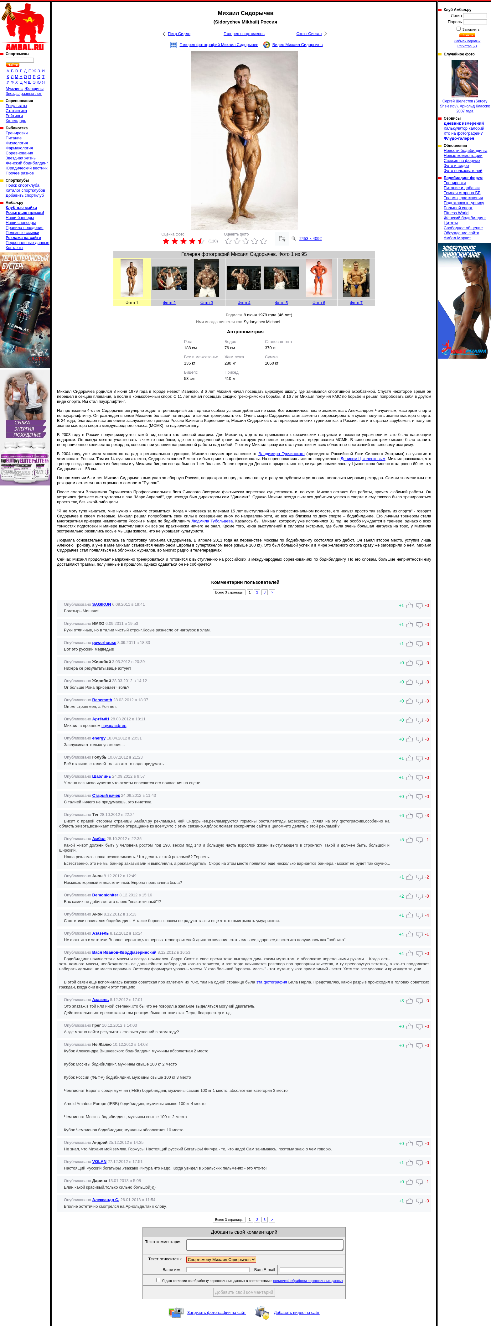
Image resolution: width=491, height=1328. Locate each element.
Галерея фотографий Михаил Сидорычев (219, 44)
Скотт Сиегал (309, 33)
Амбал (99, 838)
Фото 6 (319, 302)
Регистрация (467, 46)
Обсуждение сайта (461, 233)
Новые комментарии (463, 155)
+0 (401, 739)
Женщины (34, 88)
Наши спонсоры (21, 222)
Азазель (100, 933)
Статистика (16, 110)
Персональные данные (27, 242)
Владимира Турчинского (281, 453)
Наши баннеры (20, 217)
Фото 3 (206, 302)
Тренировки (17, 133)
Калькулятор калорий (464, 128)
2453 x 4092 (310, 238)
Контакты (14, 247)
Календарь (16, 120)
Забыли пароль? (467, 41)
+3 (401, 1000)
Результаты (16, 105)
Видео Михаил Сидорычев (297, 44)
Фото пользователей (463, 170)
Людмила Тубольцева (212, 521)
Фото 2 (169, 302)
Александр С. (105, 1199)
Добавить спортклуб (25, 195)
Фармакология (19, 148)
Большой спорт (458, 207)
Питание (14, 138)
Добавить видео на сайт (297, 1314)
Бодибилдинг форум (463, 178)
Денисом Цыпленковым (362, 458)
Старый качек (106, 795)
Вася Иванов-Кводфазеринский (124, 952)
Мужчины (14, 88)
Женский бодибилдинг (27, 163)
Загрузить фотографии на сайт (216, 1314)
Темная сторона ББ (462, 192)
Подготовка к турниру (464, 202)
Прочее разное (20, 173)
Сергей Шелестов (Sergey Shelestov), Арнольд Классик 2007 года (465, 86)
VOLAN (99, 1161)
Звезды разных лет (24, 93)
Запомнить (471, 29)
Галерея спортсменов (244, 33)
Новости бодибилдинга (465, 150)
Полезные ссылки (22, 232)
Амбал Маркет (457, 238)
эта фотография (271, 982)
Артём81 (101, 719)
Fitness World (456, 212)
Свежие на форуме (462, 160)
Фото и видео (456, 165)
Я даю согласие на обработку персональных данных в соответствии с (262, 1282)
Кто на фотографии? (463, 133)
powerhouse (104, 642)
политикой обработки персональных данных (318, 1282)
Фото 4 (244, 302)
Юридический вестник (26, 168)
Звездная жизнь (21, 158)
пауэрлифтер (113, 725)
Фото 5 (281, 302)
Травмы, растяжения (463, 197)
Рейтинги (14, 115)
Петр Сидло (179, 33)
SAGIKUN (101, 604)
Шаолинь (101, 776)
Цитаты (451, 222)
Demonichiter (105, 895)
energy (99, 738)
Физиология (17, 143)
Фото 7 (356, 302)
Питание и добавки (462, 187)
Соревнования (19, 153)
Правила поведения (25, 227)
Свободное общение (463, 228)
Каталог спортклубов (25, 190)
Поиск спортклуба (22, 185)
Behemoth (102, 700)
